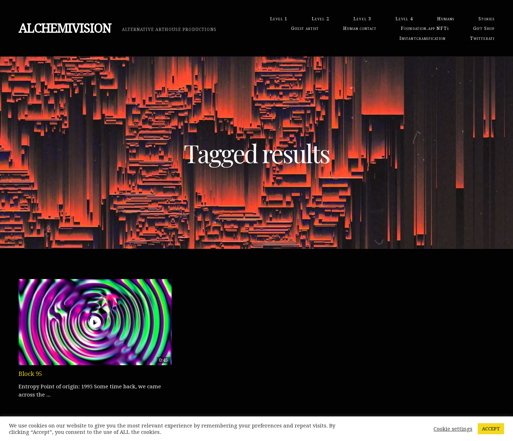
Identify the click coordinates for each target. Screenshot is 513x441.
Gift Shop (483, 28)
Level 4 (404, 18)
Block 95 (30, 373)
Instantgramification (422, 38)
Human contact (360, 28)
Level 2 (320, 18)
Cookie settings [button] (453, 429)
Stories (486, 18)
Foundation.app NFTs (425, 28)
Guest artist (305, 28)
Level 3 (362, 18)
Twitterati (482, 38)
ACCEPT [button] (491, 428)
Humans (445, 18)
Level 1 (278, 18)
